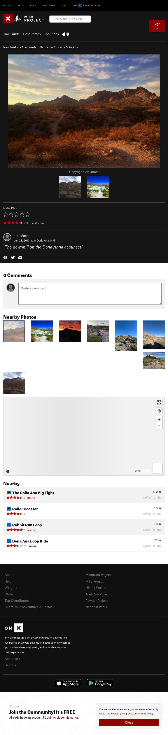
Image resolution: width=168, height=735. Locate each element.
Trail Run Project (98, 594)
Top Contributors (17, 600)
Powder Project (97, 600)
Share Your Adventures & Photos (28, 607)
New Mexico (11, 47)
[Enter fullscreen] (159, 402)
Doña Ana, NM (46, 240)
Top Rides (51, 34)
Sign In (157, 26)
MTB (21, 5)
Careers (10, 665)
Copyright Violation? (84, 172)
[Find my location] (159, 411)
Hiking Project (96, 588)
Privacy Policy (145, 713)
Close (129, 722)
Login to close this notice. (62, 717)
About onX (12, 659)
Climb (7, 5)
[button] (5, 257)
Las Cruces (56, 47)
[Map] (84, 436)
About (9, 575)
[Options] (157, 468)
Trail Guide (11, 34)
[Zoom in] (159, 419)
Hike (33, 5)
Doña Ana (72, 47)
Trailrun (49, 5)
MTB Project (94, 581)
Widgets (11, 588)
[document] (129, 716)
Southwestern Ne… (34, 47)
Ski (64, 5)
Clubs (9, 594)
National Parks (96, 607)
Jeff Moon (21, 236)
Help (8, 581)
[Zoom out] (159, 426)
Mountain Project (98, 575)
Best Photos (32, 34)
